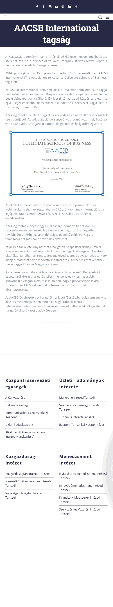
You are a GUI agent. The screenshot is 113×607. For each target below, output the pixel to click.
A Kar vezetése (15, 398)
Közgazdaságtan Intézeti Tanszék (27, 474)
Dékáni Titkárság (16, 405)
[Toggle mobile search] (100, 17)
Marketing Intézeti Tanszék (77, 398)
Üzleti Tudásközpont (19, 425)
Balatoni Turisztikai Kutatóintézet (81, 425)
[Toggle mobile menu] (107, 17)
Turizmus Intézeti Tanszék (76, 417)
